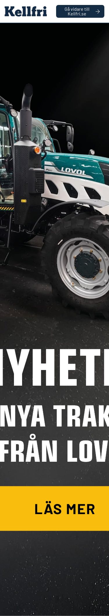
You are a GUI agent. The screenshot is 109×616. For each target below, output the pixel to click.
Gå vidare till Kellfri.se (82, 11)
